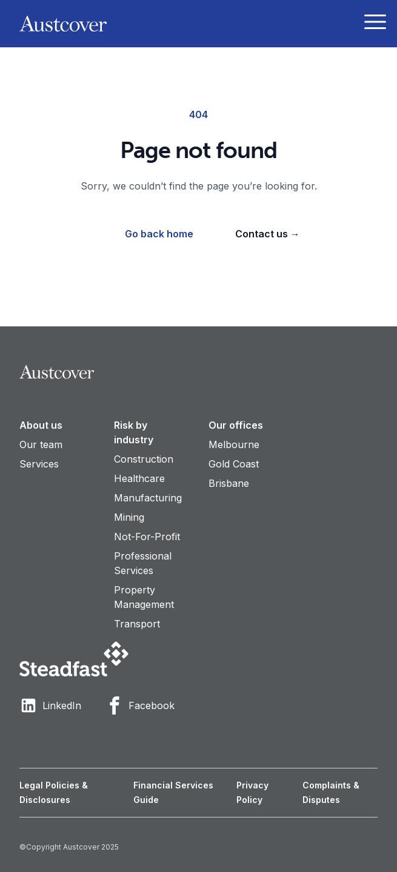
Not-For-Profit (147, 536)
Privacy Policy (252, 792)
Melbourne (234, 444)
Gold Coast (234, 464)
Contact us (267, 234)
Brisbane (229, 483)
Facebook (140, 705)
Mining (129, 517)
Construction (143, 459)
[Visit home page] (198, 372)
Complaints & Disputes (330, 792)
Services (39, 464)
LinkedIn (50, 705)
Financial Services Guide (173, 792)
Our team (40, 444)
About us (40, 425)
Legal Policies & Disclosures (53, 792)
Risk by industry (133, 432)
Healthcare (139, 478)
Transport (137, 624)
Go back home (159, 234)
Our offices (236, 425)
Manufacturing (148, 498)
